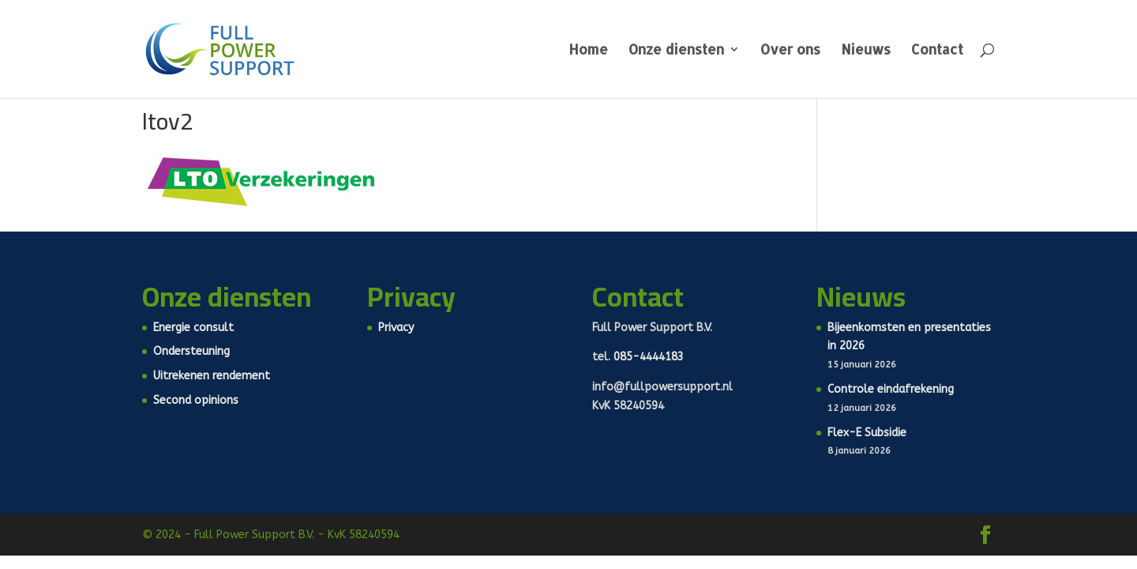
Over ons (790, 50)
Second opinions (195, 400)
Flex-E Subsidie (866, 432)
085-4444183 (649, 357)
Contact (937, 50)
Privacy (396, 327)
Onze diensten (676, 50)
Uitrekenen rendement (211, 375)
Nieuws (866, 50)
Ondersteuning (191, 351)
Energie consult (193, 327)
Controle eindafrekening (890, 389)
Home (588, 50)
